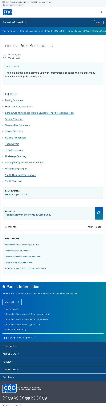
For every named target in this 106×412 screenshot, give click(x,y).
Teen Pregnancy (14, 150)
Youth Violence (13, 181)
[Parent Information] (53, 286)
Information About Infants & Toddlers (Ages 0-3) (42, 31)
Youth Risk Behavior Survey (20, 175)
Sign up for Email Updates (20, 337)
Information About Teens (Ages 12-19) (22, 244)
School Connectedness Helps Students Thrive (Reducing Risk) (39, 112)
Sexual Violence (14, 131)
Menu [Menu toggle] (99, 22)
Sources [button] (12, 227)
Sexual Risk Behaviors (17, 125)
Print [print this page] (90, 227)
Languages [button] (10, 370)
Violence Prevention (16, 168)
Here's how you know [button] (13, 5)
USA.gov (18, 405)
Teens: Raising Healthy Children (18, 262)
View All (10, 302)
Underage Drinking (15, 156)
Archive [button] (8, 377)
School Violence (14, 119)
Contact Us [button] (10, 346)
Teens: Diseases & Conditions (18, 250)
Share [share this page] (98, 227)
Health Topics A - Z (16, 194)
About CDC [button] (10, 354)
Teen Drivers (12, 144)
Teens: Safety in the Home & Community (22, 256)
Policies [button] (8, 362)
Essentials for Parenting (15, 329)
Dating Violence (14, 100)
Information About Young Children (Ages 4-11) (25, 268)
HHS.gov (6, 405)
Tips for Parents (9, 31)
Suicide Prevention (15, 137)
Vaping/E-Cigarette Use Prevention (24, 162)
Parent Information (14, 22)
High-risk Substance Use (19, 106)
